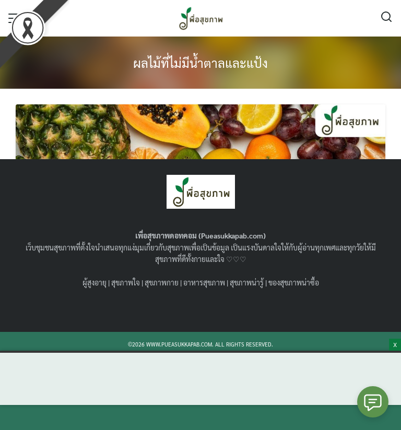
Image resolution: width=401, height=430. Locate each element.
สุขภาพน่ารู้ (247, 282)
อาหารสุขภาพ (204, 282)
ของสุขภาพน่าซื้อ (293, 282)
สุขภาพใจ (125, 282)
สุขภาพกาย (162, 282)
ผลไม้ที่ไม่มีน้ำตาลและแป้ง (200, 62)
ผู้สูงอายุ (94, 282)
